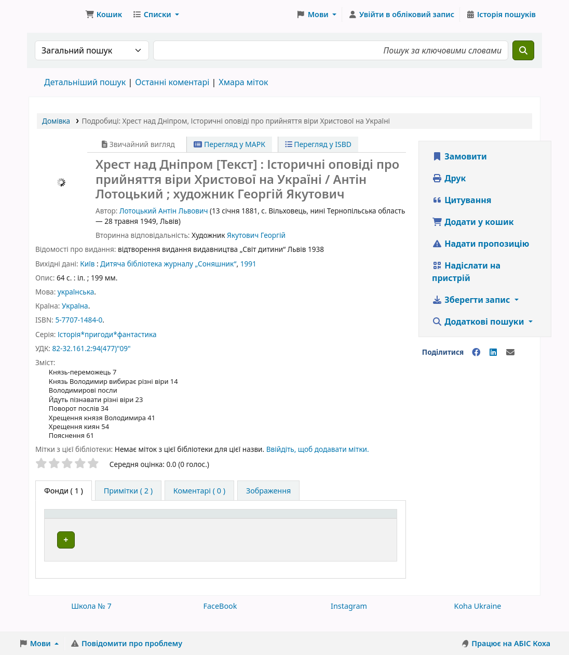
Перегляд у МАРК (229, 144)
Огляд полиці (251, 562)
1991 (248, 264)
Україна (75, 306)
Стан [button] (369, 531)
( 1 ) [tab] (63, 491)
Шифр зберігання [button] (259, 531)
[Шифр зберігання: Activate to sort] (288, 525)
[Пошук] (523, 50)
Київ (87, 264)
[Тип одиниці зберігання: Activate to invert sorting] (92, 525)
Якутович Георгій (256, 235)
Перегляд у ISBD (318, 144)
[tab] (128, 490)
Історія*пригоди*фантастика (107, 334)
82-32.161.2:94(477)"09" (91, 348)
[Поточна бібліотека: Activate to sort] (180, 525)
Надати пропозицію (480, 243)
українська (76, 292)
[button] (103, 14)
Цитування (461, 200)
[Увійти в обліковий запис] (401, 14)
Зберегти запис (472, 299)
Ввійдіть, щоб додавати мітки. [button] (317, 449)
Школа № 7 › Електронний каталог (55, 14)
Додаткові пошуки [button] (479, 321)
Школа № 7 (91, 617)
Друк (449, 178)
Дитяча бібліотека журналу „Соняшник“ (168, 264)
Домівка (56, 121)
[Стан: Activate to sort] (376, 525)
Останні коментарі (172, 82)
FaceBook (220, 617)
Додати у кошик (473, 222)
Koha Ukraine (478, 617)
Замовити (459, 156)
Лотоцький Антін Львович (163, 211)
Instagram (349, 617)
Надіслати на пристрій (466, 272)
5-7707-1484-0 (78, 320)
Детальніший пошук (85, 82)
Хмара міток (243, 82)
